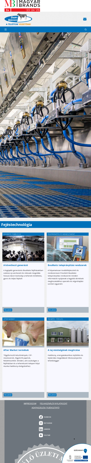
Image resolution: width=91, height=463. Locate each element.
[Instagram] (45, 423)
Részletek (8, 310)
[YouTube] (45, 435)
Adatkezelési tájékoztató (45, 408)
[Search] (85, 29)
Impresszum (30, 404)
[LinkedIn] (45, 429)
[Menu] (6, 29)
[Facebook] (45, 417)
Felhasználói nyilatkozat (53, 404)
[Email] (84, 19)
